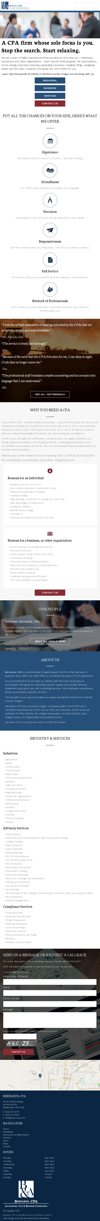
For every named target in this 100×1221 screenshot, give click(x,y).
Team (5, 1141)
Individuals (8, 1132)
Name (6, 987)
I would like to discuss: (16, 972)
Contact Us (50, 103)
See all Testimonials (50, 394)
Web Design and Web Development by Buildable (26, 1218)
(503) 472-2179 (12, 1112)
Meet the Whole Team (50, 641)
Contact (7, 1146)
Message (8, 1009)
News (5, 1143)
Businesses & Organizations (16, 1135)
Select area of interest (15, 976)
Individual (50, 80)
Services (50, 95)
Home (6, 1129)
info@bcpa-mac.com (15, 1118)
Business (50, 88)
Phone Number (11, 998)
